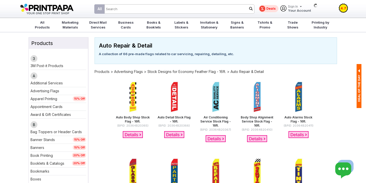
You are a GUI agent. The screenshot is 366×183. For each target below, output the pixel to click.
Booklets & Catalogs (47, 163)
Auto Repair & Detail (247, 71)
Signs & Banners (237, 24)
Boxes (35, 179)
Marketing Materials (70, 24)
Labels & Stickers (181, 24)
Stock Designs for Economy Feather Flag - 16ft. (186, 71)
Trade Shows (292, 24)
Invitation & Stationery (209, 24)
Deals (271, 8)
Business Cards (126, 24)
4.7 (343, 8)
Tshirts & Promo (264, 24)
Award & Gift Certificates (50, 114)
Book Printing (41, 155)
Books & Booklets (153, 24)
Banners (37, 147)
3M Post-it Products (46, 66)
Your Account (299, 8)
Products (102, 71)
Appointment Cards (46, 106)
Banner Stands (42, 140)
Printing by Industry (320, 24)
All (100, 9)
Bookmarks (39, 171)
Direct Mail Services (98, 24)
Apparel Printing (43, 99)
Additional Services (46, 83)
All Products (42, 24)
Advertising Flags (44, 91)
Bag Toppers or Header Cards (56, 132)
